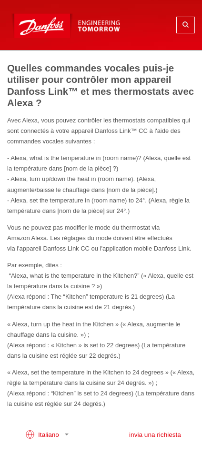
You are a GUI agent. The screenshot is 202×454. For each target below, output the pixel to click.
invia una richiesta (155, 434)
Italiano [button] (43, 434)
